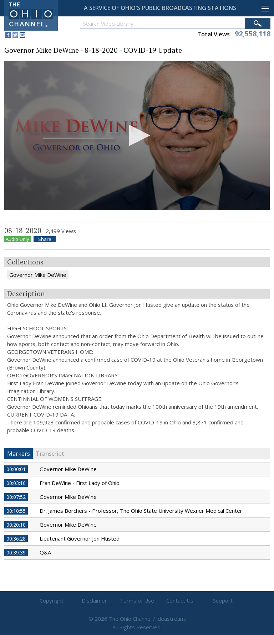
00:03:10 (16, 483)
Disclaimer (94, 600)
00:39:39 (16, 552)
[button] (137, 135)
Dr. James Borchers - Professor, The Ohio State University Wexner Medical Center (141, 510)
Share (44, 239)
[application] (137, 136)
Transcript (50, 454)
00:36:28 (16, 538)
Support (223, 600)
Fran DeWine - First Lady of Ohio (80, 482)
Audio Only (17, 239)
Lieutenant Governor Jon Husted (80, 538)
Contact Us (179, 600)
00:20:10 (16, 524)
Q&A (45, 552)
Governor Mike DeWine (37, 274)
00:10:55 (16, 510)
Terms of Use (137, 600)
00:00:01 (16, 469)
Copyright (52, 600)
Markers (18, 454)
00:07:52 (16, 497)
